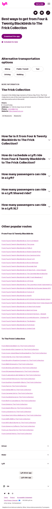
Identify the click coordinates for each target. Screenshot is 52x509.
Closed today (8, 105)
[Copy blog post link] (48, 12)
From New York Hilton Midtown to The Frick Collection (21, 415)
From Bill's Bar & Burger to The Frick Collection (19, 423)
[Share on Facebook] (41, 12)
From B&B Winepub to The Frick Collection (17, 364)
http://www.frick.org (16, 111)
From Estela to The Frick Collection (14, 404)
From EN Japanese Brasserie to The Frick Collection (20, 371)
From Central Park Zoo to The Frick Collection (18, 379)
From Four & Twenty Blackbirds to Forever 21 (18, 292)
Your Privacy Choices (12, 500)
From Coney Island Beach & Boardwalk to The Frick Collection (24, 353)
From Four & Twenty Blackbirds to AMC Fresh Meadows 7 (22, 277)
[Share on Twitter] (35, 12)
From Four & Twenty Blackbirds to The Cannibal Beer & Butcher (25, 274)
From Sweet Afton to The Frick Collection (17, 408)
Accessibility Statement (24, 497)
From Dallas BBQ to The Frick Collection (16, 390)
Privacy (12, 497)
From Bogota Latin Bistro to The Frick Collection (19, 368)
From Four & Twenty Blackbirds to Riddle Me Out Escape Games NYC (26, 288)
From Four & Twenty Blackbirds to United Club (18, 328)
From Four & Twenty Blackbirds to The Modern (18, 321)
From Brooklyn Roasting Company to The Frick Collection (23, 360)
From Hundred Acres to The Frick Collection (18, 397)
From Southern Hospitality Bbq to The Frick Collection (21, 382)
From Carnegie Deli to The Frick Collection (17, 393)
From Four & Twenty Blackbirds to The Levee (18, 244)
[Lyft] (5, 4)
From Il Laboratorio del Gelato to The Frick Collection (21, 375)
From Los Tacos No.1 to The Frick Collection (17, 430)
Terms (6, 497)
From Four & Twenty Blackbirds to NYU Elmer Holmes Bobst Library (26, 299)
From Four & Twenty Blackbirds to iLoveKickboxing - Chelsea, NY (25, 317)
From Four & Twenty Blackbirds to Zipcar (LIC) (18, 259)
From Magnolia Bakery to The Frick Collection (18, 346)
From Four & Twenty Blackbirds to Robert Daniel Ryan (21, 252)
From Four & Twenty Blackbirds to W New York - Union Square (24, 270)
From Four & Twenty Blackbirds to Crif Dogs (17, 281)
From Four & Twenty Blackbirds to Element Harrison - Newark (24, 314)
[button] (48, 3)
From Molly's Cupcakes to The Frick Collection (19, 401)
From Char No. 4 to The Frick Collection (16, 357)
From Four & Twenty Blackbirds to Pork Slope (18, 325)
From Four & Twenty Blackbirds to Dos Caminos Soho (21, 255)
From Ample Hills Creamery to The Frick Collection (20, 349)
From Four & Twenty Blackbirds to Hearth (17, 295)
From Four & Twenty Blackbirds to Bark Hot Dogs (19, 310)
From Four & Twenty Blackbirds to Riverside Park (19, 266)
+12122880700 (12, 109)
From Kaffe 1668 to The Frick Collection (16, 419)
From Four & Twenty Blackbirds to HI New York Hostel (21, 306)
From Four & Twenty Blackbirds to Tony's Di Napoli (20, 241)
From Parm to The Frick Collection (14, 386)
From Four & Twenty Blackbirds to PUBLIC (17, 248)
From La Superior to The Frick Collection (16, 412)
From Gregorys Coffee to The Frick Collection (18, 426)
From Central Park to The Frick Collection (17, 433)
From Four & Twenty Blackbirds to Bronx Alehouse (20, 263)
